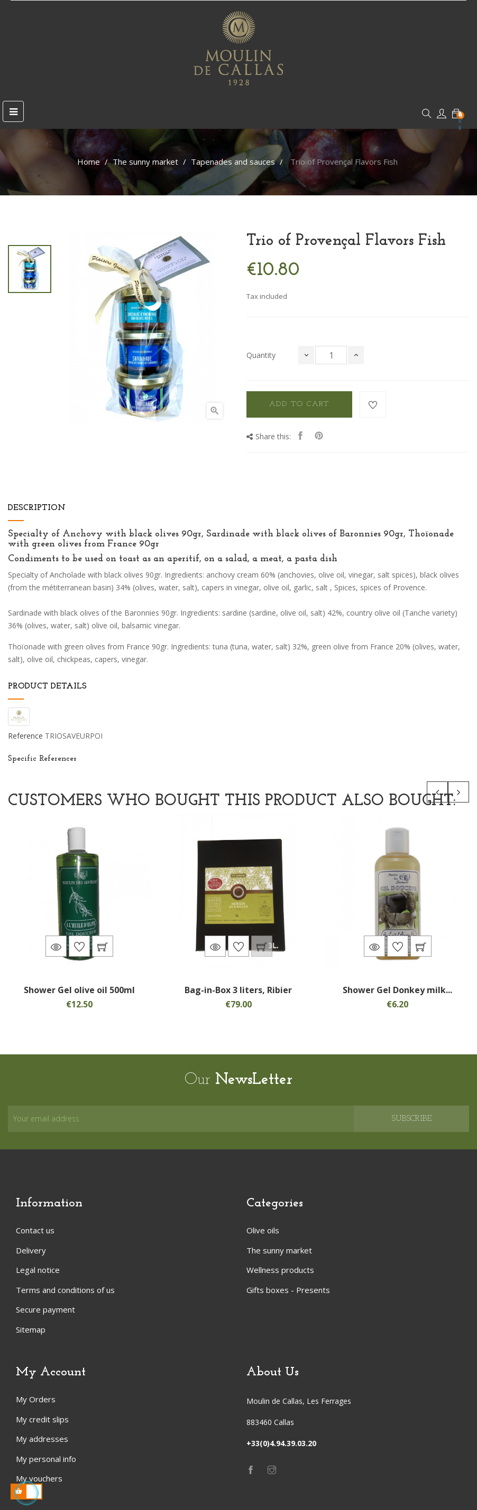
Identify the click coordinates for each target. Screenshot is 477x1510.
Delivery (31, 1250)
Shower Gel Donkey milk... (397, 990)
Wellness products (280, 1269)
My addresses (42, 1438)
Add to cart (299, 404)
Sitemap (30, 1329)
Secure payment (45, 1309)
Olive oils (262, 1230)
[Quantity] (331, 355)
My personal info (46, 1459)
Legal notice (38, 1269)
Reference (25, 736)
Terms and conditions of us (65, 1290)
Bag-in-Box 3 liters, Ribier (238, 990)
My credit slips (42, 1419)
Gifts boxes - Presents (288, 1290)
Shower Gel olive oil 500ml (79, 990)
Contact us (35, 1230)
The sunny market (279, 1250)
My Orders (36, 1399)
